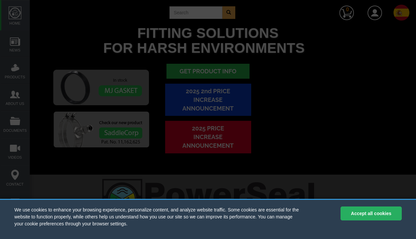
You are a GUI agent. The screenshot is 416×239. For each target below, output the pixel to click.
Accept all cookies (371, 213)
